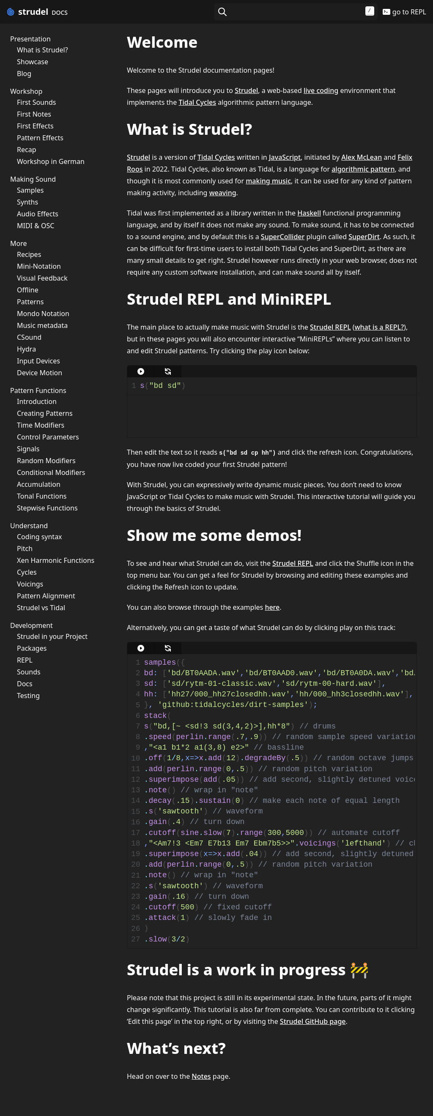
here (272, 607)
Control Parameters (48, 437)
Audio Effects (37, 213)
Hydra (26, 349)
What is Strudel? (42, 50)
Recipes (29, 254)
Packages (32, 648)
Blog (24, 73)
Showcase (32, 61)
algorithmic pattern (363, 169)
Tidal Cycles (197, 102)
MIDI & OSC (35, 225)
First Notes (34, 114)
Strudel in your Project (52, 636)
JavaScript (285, 157)
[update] (167, 371)
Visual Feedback (42, 278)
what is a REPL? (379, 327)
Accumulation (38, 484)
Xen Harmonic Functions (55, 560)
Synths (27, 202)
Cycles (27, 572)
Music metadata (42, 325)
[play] (140, 371)
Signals (28, 448)
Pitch (25, 548)
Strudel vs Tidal (41, 607)
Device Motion (39, 372)
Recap (26, 149)
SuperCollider (282, 236)
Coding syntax (39, 536)
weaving (222, 192)
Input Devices (38, 361)
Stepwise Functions (47, 508)
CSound (29, 337)
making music (268, 181)
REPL (25, 660)
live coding (321, 90)
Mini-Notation (39, 266)
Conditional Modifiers (51, 472)
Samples (30, 190)
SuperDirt (364, 236)
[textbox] (276, 386)
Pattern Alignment (46, 595)
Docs (25, 683)
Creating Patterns (45, 413)
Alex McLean (361, 157)
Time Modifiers (40, 425)
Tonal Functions (42, 496)
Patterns (30, 301)
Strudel (246, 90)
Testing (28, 695)
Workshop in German (51, 161)
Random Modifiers (46, 460)
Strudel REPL (330, 327)
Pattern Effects (40, 137)
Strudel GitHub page (313, 1021)
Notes (201, 1076)
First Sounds (36, 102)
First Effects (35, 126)
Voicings (30, 584)
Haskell (309, 213)
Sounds (29, 672)
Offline (27, 290)
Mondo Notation (43, 313)
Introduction (37, 401)
